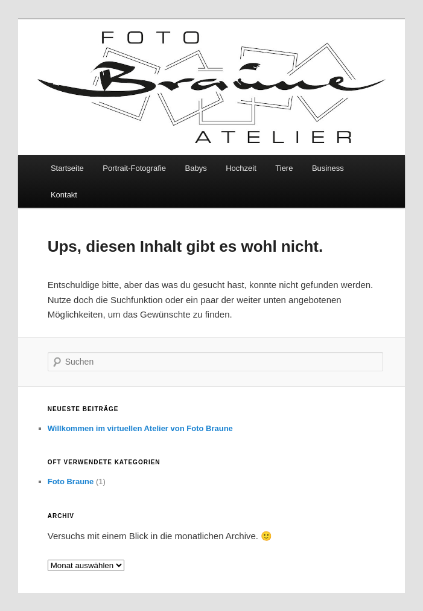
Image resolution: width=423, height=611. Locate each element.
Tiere (284, 168)
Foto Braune (71, 481)
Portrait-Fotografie (134, 168)
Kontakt (64, 194)
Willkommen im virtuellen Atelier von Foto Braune (140, 428)
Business (328, 168)
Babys (196, 168)
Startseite (67, 168)
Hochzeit (241, 168)
